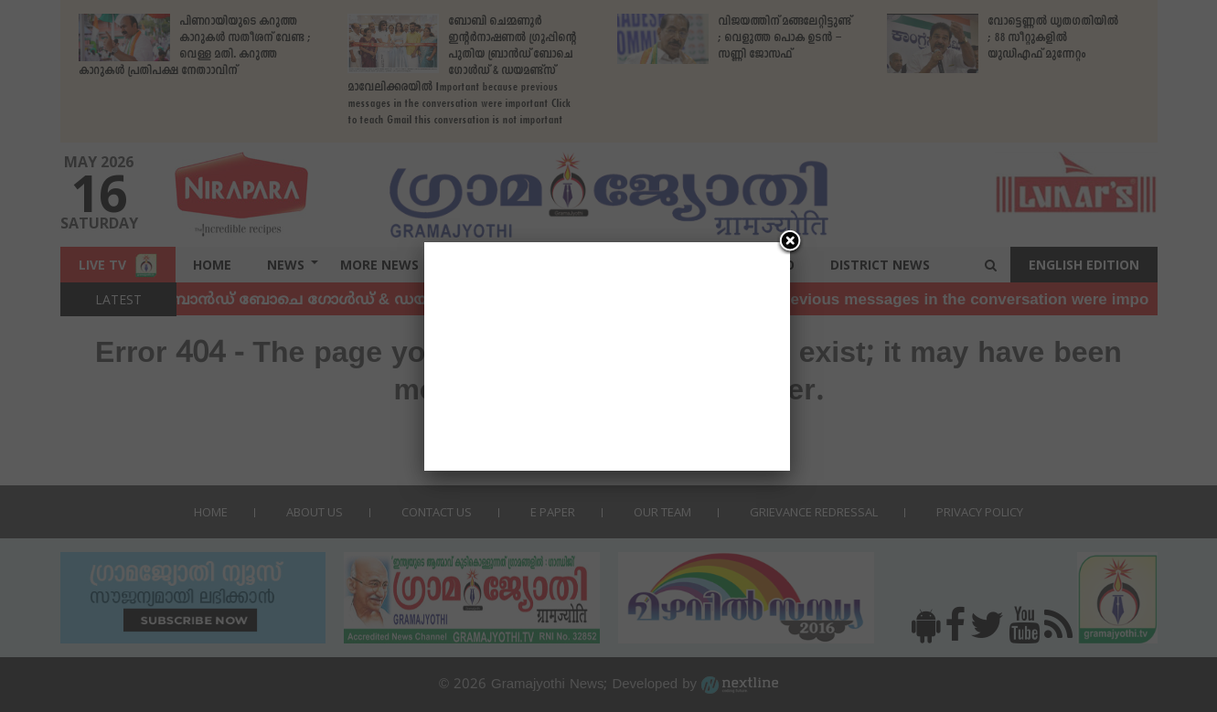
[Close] (790, 242)
